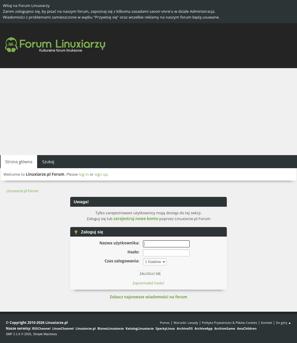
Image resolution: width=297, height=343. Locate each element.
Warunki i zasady (186, 322)
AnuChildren (246, 328)
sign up (101, 174)
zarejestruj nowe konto (135, 218)
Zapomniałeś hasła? (148, 283)
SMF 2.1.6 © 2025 (18, 334)
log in (84, 174)
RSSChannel (41, 328)
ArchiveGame (224, 328)
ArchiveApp (204, 328)
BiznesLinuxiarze (110, 328)
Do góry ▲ (283, 322)
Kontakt (266, 322)
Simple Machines (45, 334)
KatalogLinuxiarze (140, 328)
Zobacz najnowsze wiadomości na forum (148, 297)
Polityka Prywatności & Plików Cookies (229, 322)
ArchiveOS (185, 328)
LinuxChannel (63, 328)
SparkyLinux (165, 328)
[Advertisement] (148, 111)
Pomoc (165, 322)
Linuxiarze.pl (86, 328)
